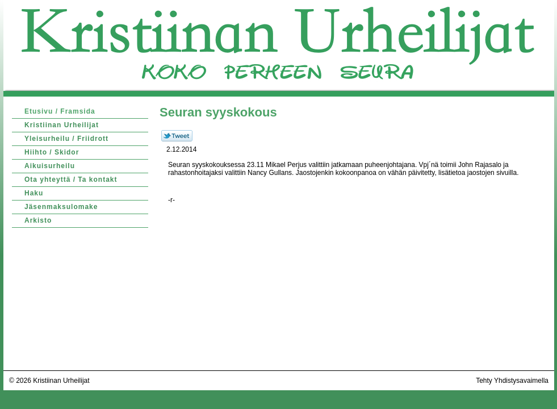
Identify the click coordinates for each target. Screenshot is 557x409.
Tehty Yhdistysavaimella (512, 381)
